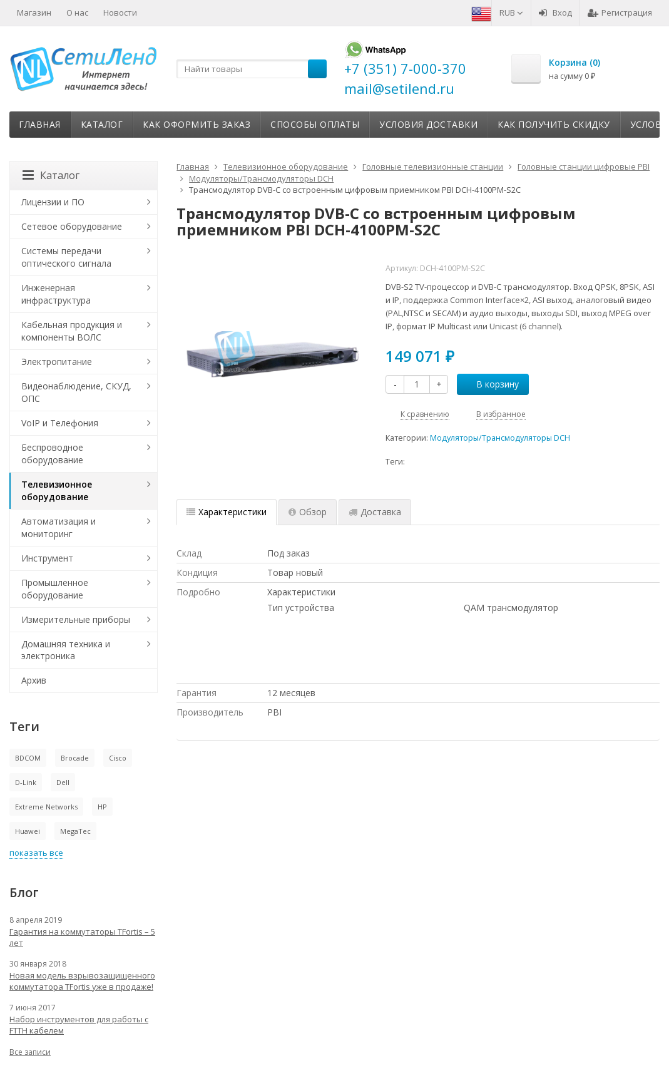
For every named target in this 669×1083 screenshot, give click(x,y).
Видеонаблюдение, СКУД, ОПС (76, 392)
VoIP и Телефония (59, 423)
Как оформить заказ (196, 124)
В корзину (490, 384)
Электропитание (56, 361)
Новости (120, 12)
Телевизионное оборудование (56, 490)
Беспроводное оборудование (52, 453)
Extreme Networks (46, 806)
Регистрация (620, 12)
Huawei (27, 831)
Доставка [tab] (375, 512)
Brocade (75, 757)
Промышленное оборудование (54, 589)
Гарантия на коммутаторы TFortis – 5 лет (82, 937)
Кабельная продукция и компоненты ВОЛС (71, 331)
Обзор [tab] (308, 512)
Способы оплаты (314, 124)
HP (102, 806)
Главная (40, 124)
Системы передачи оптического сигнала (66, 257)
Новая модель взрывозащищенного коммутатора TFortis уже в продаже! (82, 981)
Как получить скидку (554, 124)
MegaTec (75, 831)
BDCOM (28, 757)
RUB (511, 12)
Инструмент (47, 558)
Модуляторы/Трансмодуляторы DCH (500, 438)
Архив (33, 680)
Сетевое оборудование (71, 226)
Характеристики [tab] (226, 512)
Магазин (34, 12)
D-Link (25, 782)
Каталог (102, 124)
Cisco (117, 757)
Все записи (30, 1052)
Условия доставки (428, 124)
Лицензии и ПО (52, 202)
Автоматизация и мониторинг (58, 527)
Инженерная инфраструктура (56, 294)
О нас (77, 12)
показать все (36, 852)
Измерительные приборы (75, 619)
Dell (62, 782)
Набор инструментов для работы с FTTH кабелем (78, 1025)
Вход (555, 12)
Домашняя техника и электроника (65, 650)
